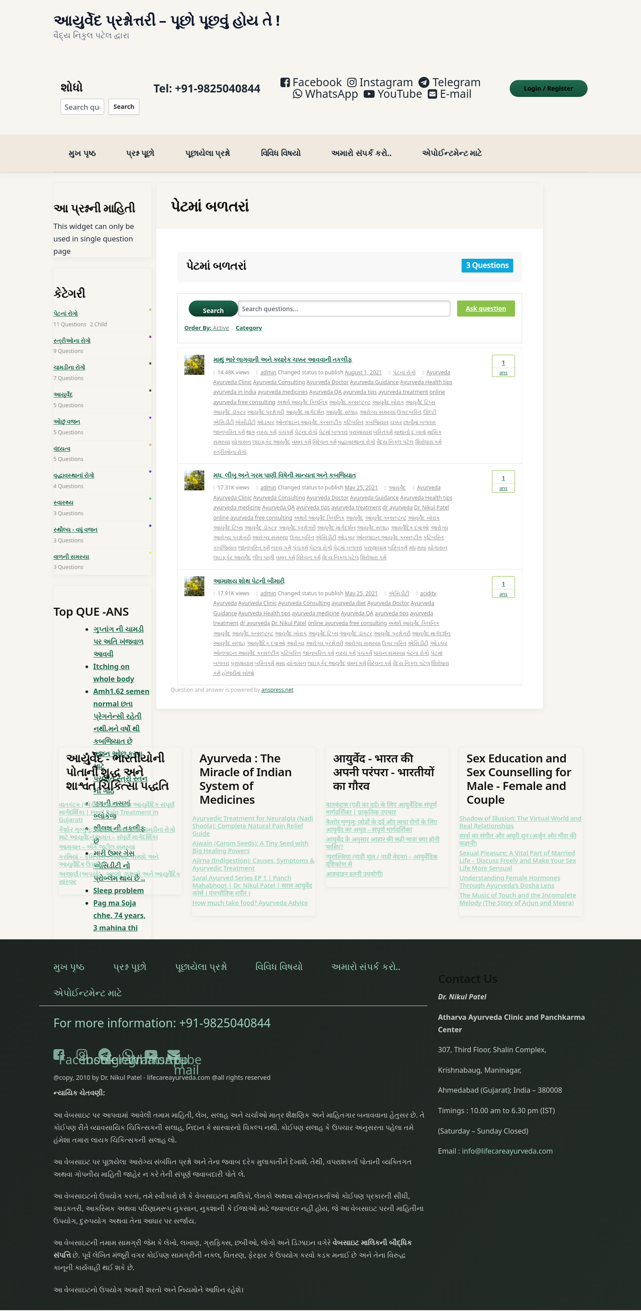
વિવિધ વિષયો (281, 141)
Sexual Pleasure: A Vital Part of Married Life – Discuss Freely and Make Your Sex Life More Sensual (517, 849)
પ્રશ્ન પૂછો (140, 141)
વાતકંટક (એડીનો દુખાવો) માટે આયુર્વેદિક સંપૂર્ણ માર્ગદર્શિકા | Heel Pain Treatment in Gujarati (116, 800)
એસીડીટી (245, 410)
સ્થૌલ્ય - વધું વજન (75, 518)
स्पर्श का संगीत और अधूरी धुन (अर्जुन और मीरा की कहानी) (517, 828)
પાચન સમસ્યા (389, 641)
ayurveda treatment (403, 381)
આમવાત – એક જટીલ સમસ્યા (97, 835)
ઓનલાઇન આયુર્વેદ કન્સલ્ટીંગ (308, 410)
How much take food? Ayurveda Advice (250, 891)
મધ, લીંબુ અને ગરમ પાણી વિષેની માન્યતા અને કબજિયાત (284, 463)
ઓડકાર (265, 410)
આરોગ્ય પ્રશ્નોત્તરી (232, 526)
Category (249, 317)
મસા (421, 536)
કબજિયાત (377, 410)
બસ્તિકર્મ (383, 420)
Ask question (486, 297)
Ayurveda (438, 361)
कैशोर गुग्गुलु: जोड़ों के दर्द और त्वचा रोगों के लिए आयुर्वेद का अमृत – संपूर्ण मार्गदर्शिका (381, 814)
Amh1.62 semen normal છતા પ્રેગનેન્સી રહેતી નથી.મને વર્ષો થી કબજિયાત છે (121, 705)
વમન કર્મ (301, 430)
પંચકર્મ (285, 420)
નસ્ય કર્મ (266, 420)
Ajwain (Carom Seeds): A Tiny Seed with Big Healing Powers (250, 835)
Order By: (206, 317)
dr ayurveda (397, 496)
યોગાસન (241, 430)
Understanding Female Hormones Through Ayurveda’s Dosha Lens (509, 870)
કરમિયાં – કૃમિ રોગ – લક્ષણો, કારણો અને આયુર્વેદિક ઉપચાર (108, 849)
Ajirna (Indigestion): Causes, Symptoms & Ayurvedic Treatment (253, 853)
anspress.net (277, 678)
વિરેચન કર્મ (324, 430)
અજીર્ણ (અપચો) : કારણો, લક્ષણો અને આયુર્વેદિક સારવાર (119, 866)
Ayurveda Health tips (426, 370)
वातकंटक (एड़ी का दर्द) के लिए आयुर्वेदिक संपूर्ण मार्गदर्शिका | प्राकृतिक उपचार (381, 797)
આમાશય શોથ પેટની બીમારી (248, 569)
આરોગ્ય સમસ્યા (378, 400)
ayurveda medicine (237, 496)
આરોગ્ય (439, 516)
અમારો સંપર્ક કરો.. (361, 141)
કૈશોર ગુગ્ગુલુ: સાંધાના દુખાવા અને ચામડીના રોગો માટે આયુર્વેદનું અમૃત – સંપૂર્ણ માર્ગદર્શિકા (117, 822)
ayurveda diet (349, 592)
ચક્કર (396, 410)
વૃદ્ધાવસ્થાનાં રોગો (73, 464)
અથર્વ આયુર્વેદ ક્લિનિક (302, 390)
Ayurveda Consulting (279, 370)
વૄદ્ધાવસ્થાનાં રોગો (356, 430)
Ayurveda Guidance (374, 370)
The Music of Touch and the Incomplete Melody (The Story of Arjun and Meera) (517, 887)
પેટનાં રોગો (404, 361)
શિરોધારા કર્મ (428, 430)
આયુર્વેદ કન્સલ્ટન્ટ (349, 390)
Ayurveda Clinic (232, 370)
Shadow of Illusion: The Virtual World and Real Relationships (520, 810)
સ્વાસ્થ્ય (63, 491)
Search (124, 100)
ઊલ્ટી (429, 400)
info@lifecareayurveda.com (507, 1140)
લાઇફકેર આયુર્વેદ (271, 430)
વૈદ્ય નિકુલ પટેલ (395, 430)
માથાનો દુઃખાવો (410, 420)
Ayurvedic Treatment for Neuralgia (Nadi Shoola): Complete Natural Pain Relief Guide (252, 814)
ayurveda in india (234, 381)
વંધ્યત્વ (61, 437)
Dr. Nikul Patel (431, 496)
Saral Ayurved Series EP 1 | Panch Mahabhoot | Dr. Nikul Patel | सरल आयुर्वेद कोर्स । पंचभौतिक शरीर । (252, 874)
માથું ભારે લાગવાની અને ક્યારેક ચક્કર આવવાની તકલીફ (282, 348)
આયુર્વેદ (397, 476)
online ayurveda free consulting (252, 506)
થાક (250, 420)
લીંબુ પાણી (263, 546)
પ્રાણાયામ (360, 420)
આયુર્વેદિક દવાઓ (410, 516)
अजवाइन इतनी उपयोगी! (354, 862)
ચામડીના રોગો (69, 356)
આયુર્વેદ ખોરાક (388, 390)
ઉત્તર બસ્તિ (409, 400)
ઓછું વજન (66, 410)
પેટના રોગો (306, 420)
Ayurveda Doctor (328, 370)
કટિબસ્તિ (353, 410)
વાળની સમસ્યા (71, 545)
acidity (428, 581)
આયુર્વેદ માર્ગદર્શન (305, 400)
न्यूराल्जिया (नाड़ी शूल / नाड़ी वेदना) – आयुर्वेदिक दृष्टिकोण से (382, 849)
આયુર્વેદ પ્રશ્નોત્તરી (265, 400)
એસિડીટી (223, 410)
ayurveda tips (360, 381)
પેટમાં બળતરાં (333, 420)
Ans (503, 354)
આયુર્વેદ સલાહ (342, 400)
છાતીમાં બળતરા (419, 410)
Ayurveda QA (325, 381)
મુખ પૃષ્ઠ (82, 141)
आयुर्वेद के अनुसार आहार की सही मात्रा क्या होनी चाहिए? (382, 831)
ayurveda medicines (283, 381)
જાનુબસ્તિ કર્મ (229, 420)
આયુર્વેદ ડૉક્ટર (229, 400)
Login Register (548, 82)
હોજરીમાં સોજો (238, 661)
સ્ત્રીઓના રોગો (230, 440)
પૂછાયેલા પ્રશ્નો (207, 141)
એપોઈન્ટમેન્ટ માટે (452, 141)
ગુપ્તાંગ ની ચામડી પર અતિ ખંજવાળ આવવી (118, 630)
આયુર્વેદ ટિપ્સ (420, 390)
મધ (412, 536)
